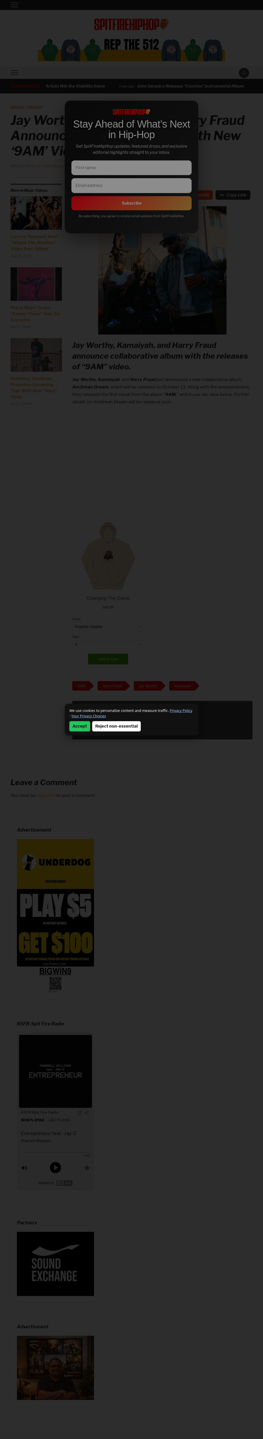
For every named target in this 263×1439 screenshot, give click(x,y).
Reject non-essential (116, 726)
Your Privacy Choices (88, 715)
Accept (79, 726)
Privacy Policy (181, 710)
